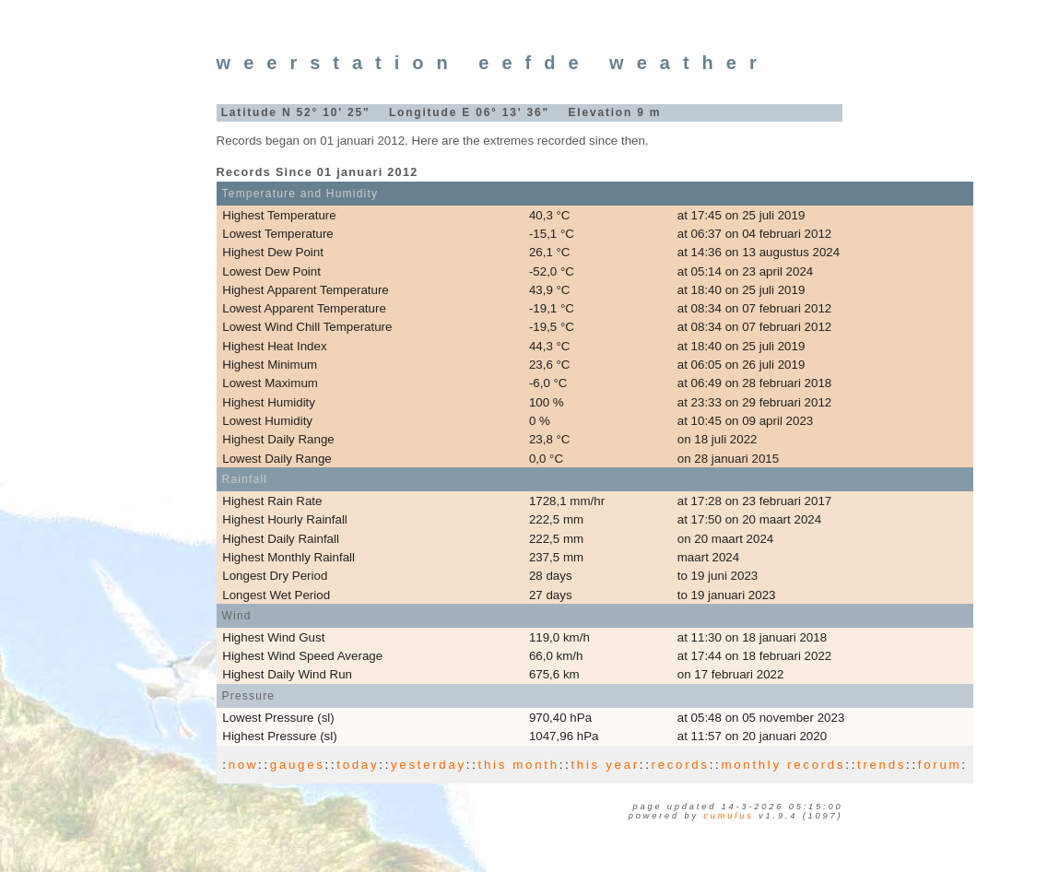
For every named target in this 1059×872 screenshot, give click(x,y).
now (243, 765)
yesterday (428, 765)
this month (518, 765)
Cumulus (728, 815)
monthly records (783, 765)
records (681, 765)
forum (939, 765)
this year (605, 765)
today (357, 765)
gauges (297, 765)
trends (881, 765)
